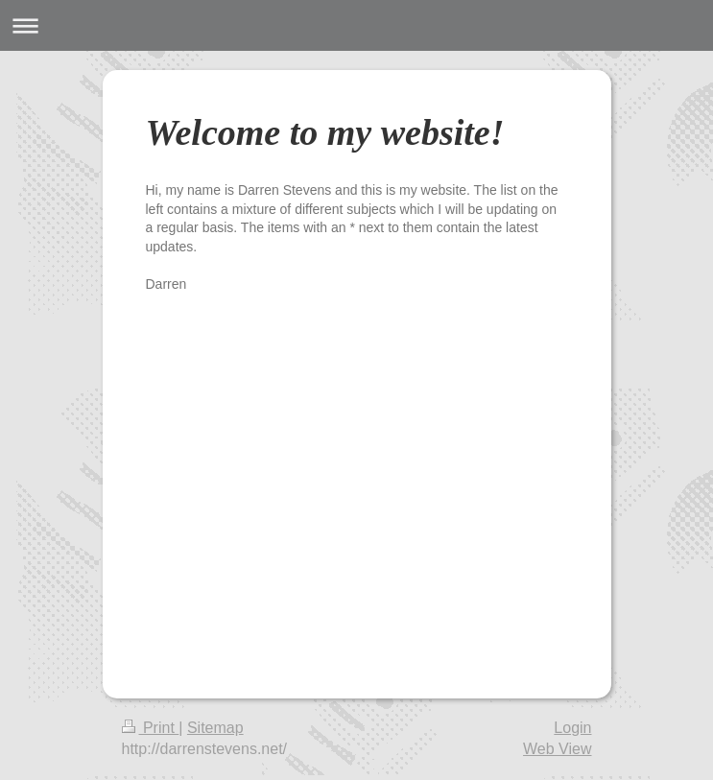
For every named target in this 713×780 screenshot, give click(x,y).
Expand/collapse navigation (356, 25)
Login (572, 728)
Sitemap (215, 728)
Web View (557, 749)
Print (150, 728)
